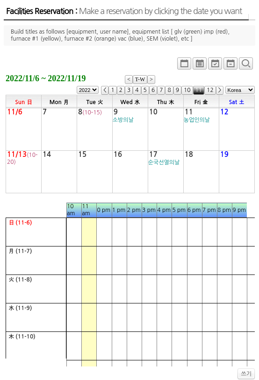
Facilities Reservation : (124, 11)
